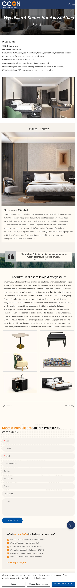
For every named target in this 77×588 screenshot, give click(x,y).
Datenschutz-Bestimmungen (37, 578)
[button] (71, 169)
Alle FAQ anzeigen (16, 563)
